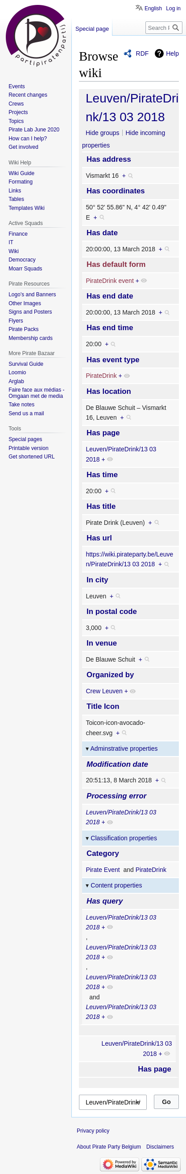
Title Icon (103, 706)
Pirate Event (103, 869)
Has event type (113, 360)
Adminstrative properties (124, 748)
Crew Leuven (104, 691)
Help (172, 53)
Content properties (116, 885)
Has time (102, 474)
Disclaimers (160, 1147)
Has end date (110, 296)
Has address (109, 159)
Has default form (116, 264)
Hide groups (103, 132)
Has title (101, 506)
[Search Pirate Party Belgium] (163, 27)
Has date (102, 233)
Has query (105, 901)
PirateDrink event (109, 280)
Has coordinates (116, 191)
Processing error (116, 796)
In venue (102, 643)
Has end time (110, 327)
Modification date (117, 764)
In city (97, 580)
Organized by (110, 675)
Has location (109, 391)
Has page (103, 433)
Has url (99, 538)
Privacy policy (93, 1131)
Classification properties (124, 838)
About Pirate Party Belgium (109, 1147)
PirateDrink (101, 375)
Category (103, 853)
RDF (142, 53)
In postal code (112, 611)
